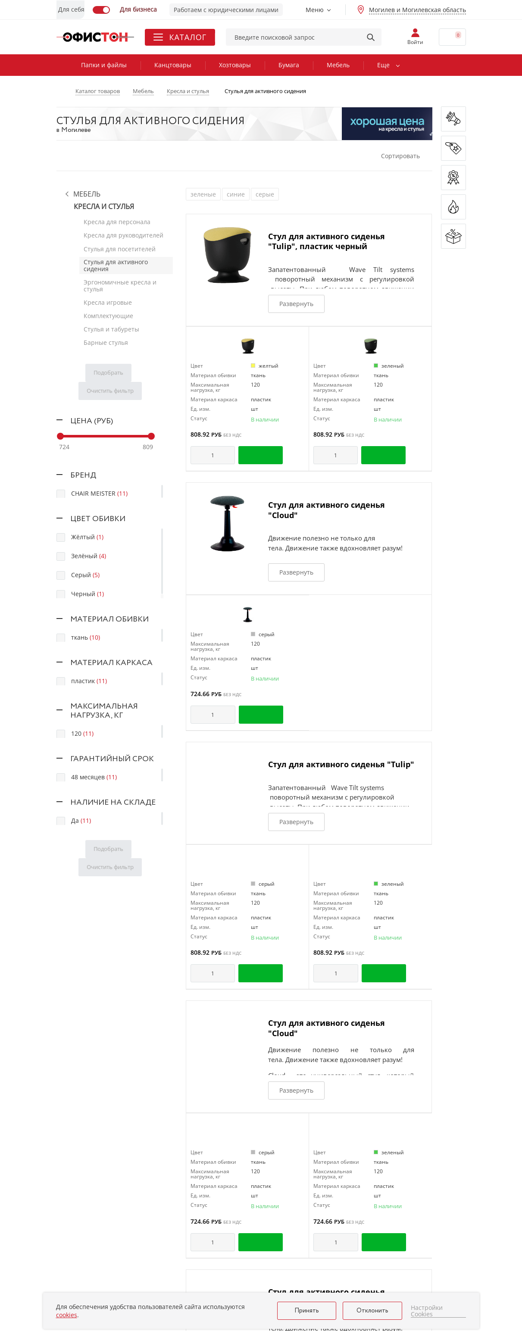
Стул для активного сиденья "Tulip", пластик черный (326, 241)
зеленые (203, 194)
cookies (66, 1315)
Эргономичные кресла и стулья (120, 283)
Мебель (338, 65)
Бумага (288, 65)
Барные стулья (106, 339)
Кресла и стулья (104, 207)
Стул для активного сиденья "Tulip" (341, 764)
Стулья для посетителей (120, 248)
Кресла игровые (108, 300)
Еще (383, 65)
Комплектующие (108, 313)
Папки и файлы (104, 65)
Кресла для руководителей (123, 235)
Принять (306, 1310)
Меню (315, 10)
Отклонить (372, 1310)
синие (236, 194)
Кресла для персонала (117, 222)
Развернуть (296, 304)
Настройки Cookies (427, 1311)
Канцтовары (172, 65)
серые (265, 194)
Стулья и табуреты (111, 326)
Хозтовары (235, 65)
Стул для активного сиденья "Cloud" (326, 510)
